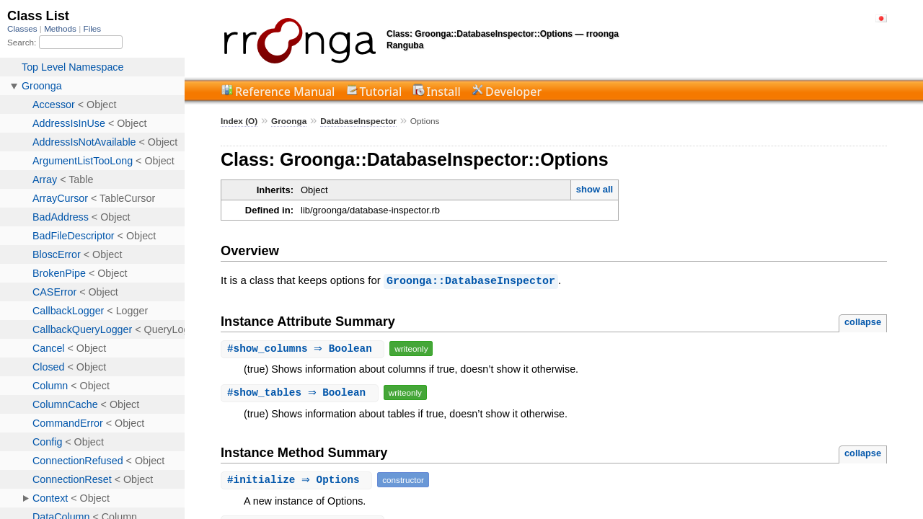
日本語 (881, 18)
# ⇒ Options (298, 479)
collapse (862, 321)
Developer (513, 91)
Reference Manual (285, 91)
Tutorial (381, 91)
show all (594, 189)
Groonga (288, 121)
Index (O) (239, 121)
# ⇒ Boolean (304, 348)
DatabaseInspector (358, 121)
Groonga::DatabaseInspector (471, 280)
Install (443, 91)
